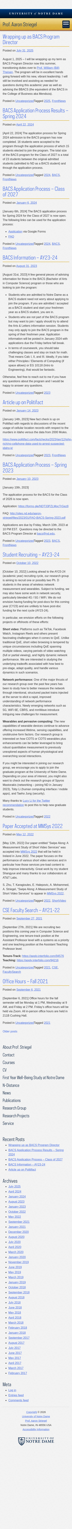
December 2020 (18, 1231)
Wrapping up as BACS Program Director (31, 39)
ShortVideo (59, 900)
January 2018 (17, 1332)
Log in (12, 1390)
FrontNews (59, 100)
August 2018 (16, 1297)
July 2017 (14, 1347)
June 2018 (15, 1307)
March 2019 (16, 1277)
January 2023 (17, 1206)
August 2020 (16, 1236)
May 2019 (14, 1272)
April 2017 (14, 1363)
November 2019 (18, 1262)
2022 (47, 816)
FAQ (11, 236)
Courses (9, 1062)
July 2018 (14, 1302)
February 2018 (17, 1327)
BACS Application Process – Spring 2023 (35, 467)
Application (15, 231)
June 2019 (15, 1267)
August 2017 (16, 1342)
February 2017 (17, 1373)
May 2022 (14, 1216)
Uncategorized (24, 100)
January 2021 (17, 1226)
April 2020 (14, 1247)
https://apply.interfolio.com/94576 (43, 955)
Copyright (31, 1412)
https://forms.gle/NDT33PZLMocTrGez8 (43, 506)
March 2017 (16, 1368)
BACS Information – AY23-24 (30, 257)
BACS (56, 175)
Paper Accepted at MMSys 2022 (33, 826)
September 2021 (18, 1221)
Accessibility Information (36, 1429)
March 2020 (16, 1252)
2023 (47, 392)
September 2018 (18, 1292)
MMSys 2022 (29, 851)
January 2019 (17, 1282)
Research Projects (16, 1115)
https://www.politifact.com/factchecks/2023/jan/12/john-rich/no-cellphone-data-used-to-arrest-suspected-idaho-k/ (37, 444)
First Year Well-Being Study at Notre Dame (33, 1077)
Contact (8, 1054)
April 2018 (14, 1317)
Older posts (10, 1031)
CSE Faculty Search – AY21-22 (31, 910)
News (7, 1092)
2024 (47, 175)
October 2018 (17, 1287)
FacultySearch (12, 971)
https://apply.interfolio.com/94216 (38, 960)
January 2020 (17, 1257)
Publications (12, 1100)
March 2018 (16, 1322)
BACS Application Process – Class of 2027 (34, 191)
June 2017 (15, 1352)
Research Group (14, 1107)
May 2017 (14, 1358)
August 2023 (16, 1201)
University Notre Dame (36, 13)
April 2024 (14, 1191)
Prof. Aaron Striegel (20, 24)
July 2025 (14, 1186)
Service (8, 1123)
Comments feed (18, 1400)
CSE (55, 967)
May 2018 (14, 1312)
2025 (47, 100)
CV (5, 1069)
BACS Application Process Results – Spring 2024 (35, 113)
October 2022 (17, 1211)
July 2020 (14, 1242)
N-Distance (11, 1085)
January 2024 (17, 1196)
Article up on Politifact (23, 402)
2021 (47, 967)
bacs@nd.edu (46, 533)
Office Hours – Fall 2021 (25, 981)
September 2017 (18, 1337)
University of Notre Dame (36, 1416)
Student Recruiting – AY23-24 (31, 554)
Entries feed (16, 1395)
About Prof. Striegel (17, 1047)
